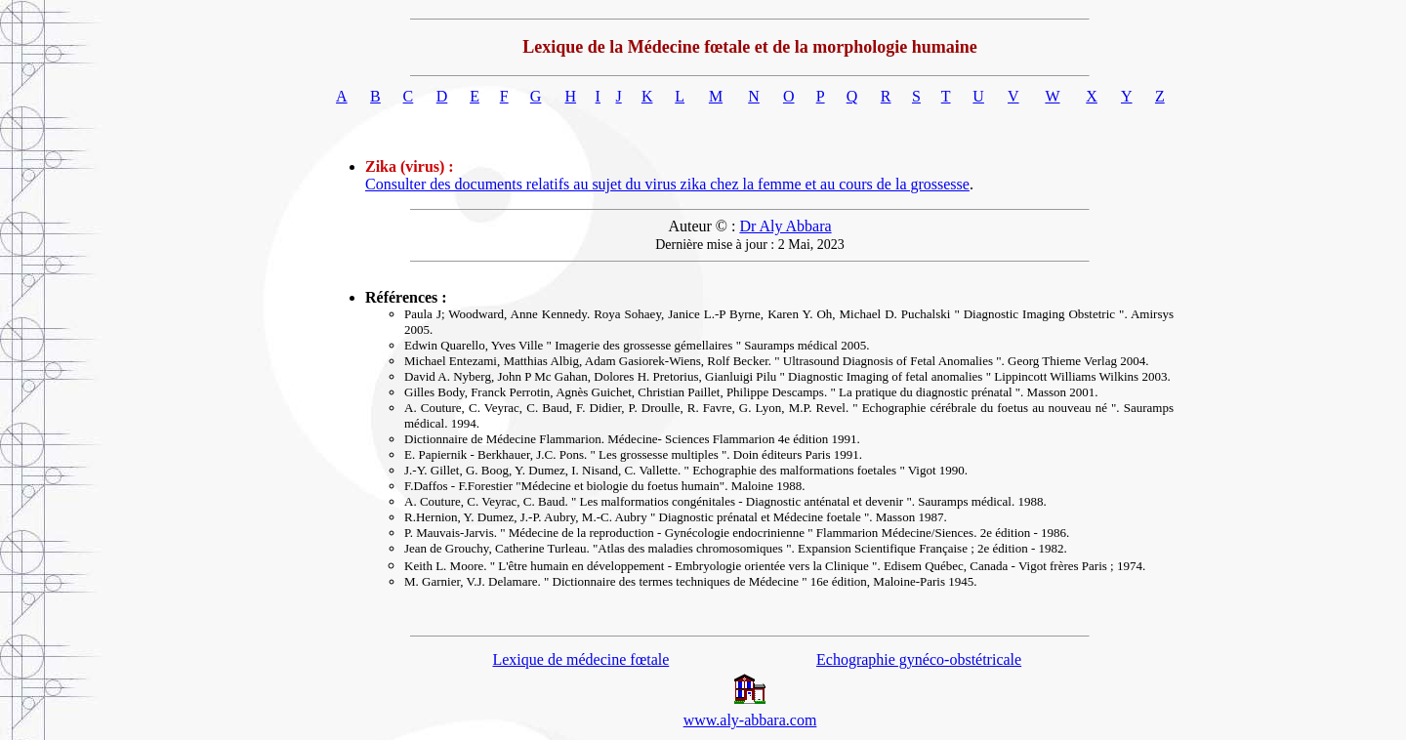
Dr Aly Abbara (785, 226)
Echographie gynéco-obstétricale (918, 659)
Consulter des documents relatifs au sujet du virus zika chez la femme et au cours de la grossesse (667, 184)
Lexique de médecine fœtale (580, 659)
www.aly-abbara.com (750, 720)
